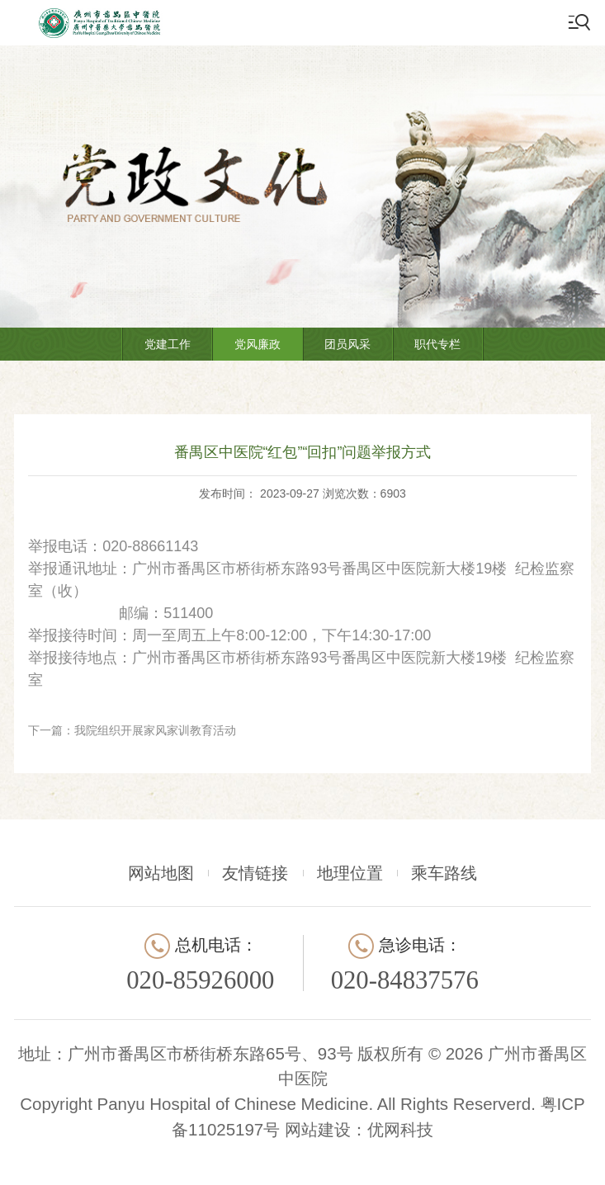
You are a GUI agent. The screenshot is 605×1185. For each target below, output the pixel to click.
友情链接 (255, 872)
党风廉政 (257, 344)
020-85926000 (200, 980)
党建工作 (167, 344)
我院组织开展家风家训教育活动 (155, 730)
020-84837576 (405, 980)
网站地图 (161, 872)
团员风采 (347, 344)
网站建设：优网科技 (359, 1129)
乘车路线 (444, 872)
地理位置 (350, 872)
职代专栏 (437, 344)
